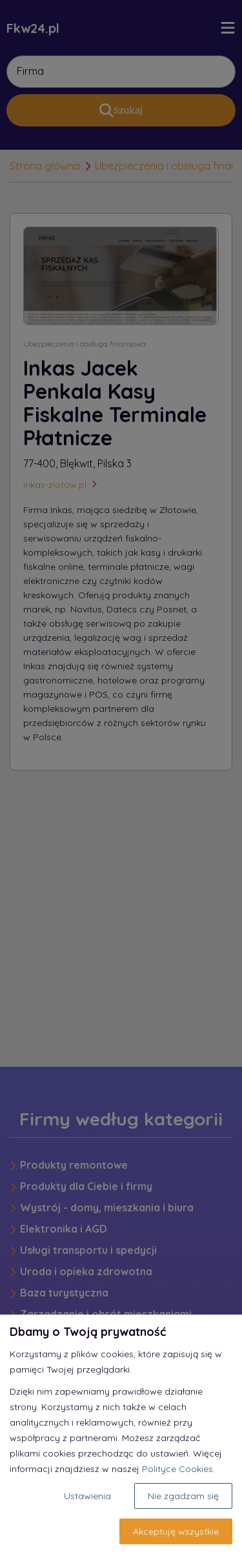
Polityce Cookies (177, 1469)
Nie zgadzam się (183, 1496)
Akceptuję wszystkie (176, 1531)
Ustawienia (87, 1496)
